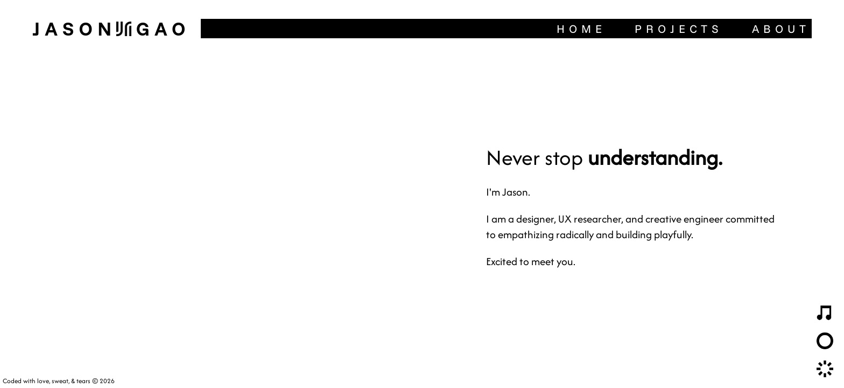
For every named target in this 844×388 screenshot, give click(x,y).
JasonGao (111, 28)
